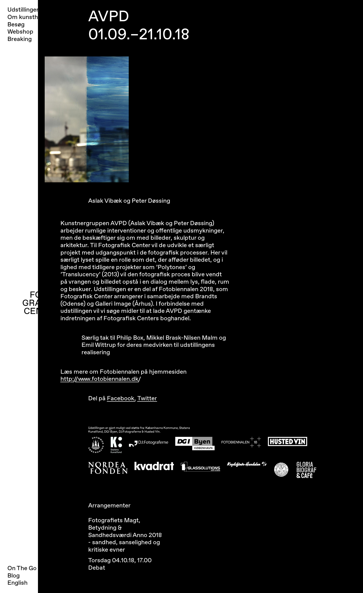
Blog (13, 575)
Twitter (147, 398)
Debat (96, 567)
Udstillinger (23, 9)
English (17, 583)
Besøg (16, 24)
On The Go (22, 568)
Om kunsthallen (29, 17)
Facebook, (121, 398)
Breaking (19, 39)
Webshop (20, 31)
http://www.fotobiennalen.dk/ (100, 379)
